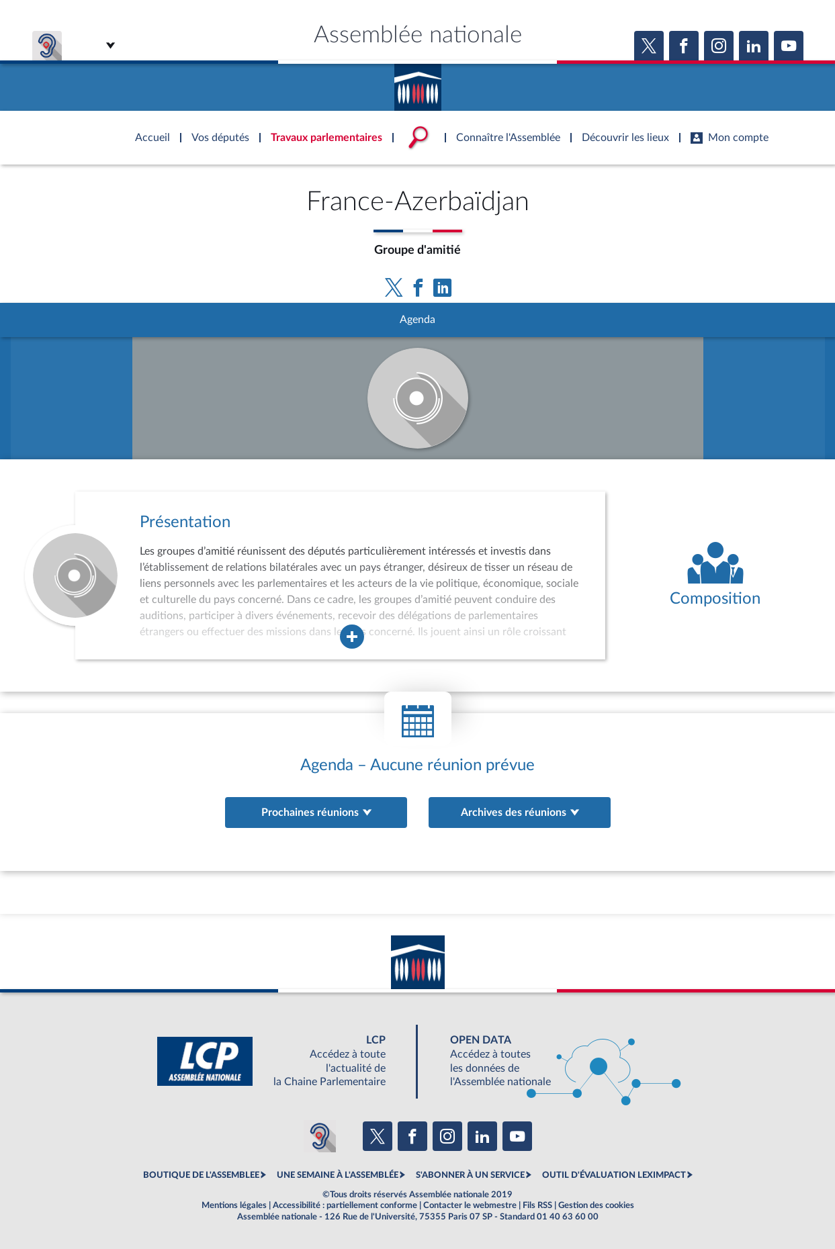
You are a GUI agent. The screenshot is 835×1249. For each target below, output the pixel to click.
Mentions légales (234, 1205)
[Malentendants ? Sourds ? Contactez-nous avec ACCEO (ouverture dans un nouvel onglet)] (320, 1136)
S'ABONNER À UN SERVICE (470, 1175)
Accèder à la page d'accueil (417, 82)
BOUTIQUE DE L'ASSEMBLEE (201, 1175)
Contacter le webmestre (470, 1205)
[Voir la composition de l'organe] (715, 575)
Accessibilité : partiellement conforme (345, 1205)
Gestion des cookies (596, 1205)
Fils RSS (537, 1205)
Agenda (417, 319)
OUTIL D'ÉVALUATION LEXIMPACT (614, 1175)
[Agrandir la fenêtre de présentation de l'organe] (352, 636)
